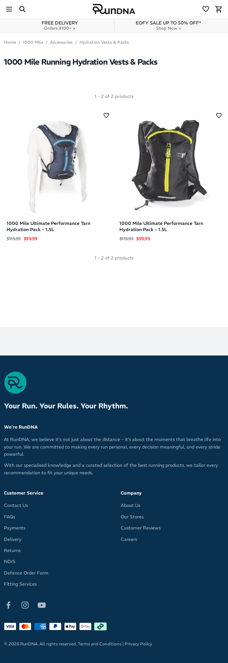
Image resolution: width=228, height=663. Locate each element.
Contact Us (16, 505)
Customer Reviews (141, 528)
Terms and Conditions (99, 644)
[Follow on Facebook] (8, 605)
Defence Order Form (26, 573)
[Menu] (9, 9)
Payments (14, 528)
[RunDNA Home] (114, 9)
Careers (129, 539)
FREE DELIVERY (60, 25)
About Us (130, 505)
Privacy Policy (138, 644)
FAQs (9, 517)
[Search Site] (22, 9)
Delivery (12, 539)
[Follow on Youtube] (41, 605)
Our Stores (132, 517)
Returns (12, 550)
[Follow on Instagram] (25, 605)
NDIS (9, 561)
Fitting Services (20, 584)
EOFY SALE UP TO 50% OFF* (168, 25)
